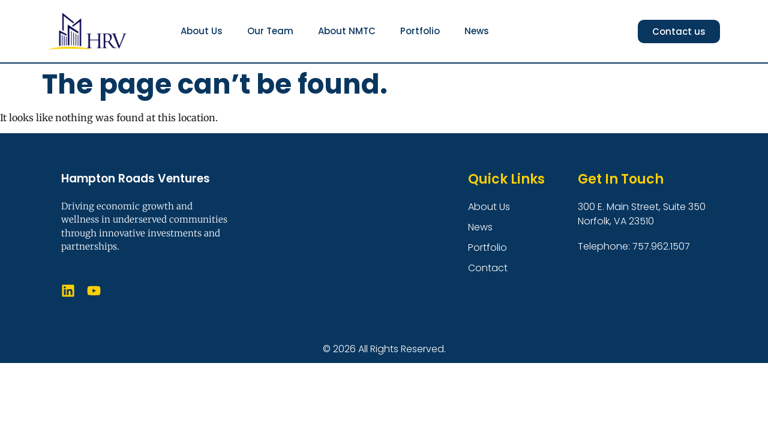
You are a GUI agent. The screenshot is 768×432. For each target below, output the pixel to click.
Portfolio (420, 31)
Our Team (270, 31)
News (476, 31)
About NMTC (347, 31)
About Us (202, 31)
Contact (488, 268)
